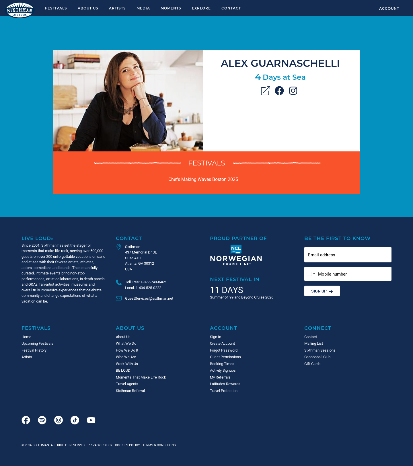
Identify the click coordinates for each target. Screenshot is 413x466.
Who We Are (126, 356)
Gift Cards (312, 363)
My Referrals (220, 377)
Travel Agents (127, 383)
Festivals (56, 8)
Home (26, 336)
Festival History (34, 350)
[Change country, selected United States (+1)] (311, 274)
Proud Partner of (238, 238)
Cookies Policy (126, 445)
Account (389, 8)
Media (143, 8)
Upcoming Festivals (37, 343)
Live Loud (38, 238)
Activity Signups (223, 370)
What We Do (126, 343)
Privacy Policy (100, 445)
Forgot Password (223, 350)
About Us (88, 8)
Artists (117, 8)
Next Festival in (235, 279)
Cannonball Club (317, 356)
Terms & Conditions (158, 445)
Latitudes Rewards (225, 383)
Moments (171, 8)
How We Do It (127, 350)
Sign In (215, 336)
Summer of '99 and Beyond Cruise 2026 (241, 297)
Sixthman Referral (130, 390)
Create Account (222, 343)
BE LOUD (123, 370)
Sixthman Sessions (320, 350)
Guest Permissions (225, 356)
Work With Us (127, 363)
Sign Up (322, 291)
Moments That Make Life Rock (141, 377)
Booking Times (222, 363)
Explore (201, 8)
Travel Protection (223, 390)
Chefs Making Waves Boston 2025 (203, 179)
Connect (317, 328)
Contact (231, 8)
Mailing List (313, 343)
